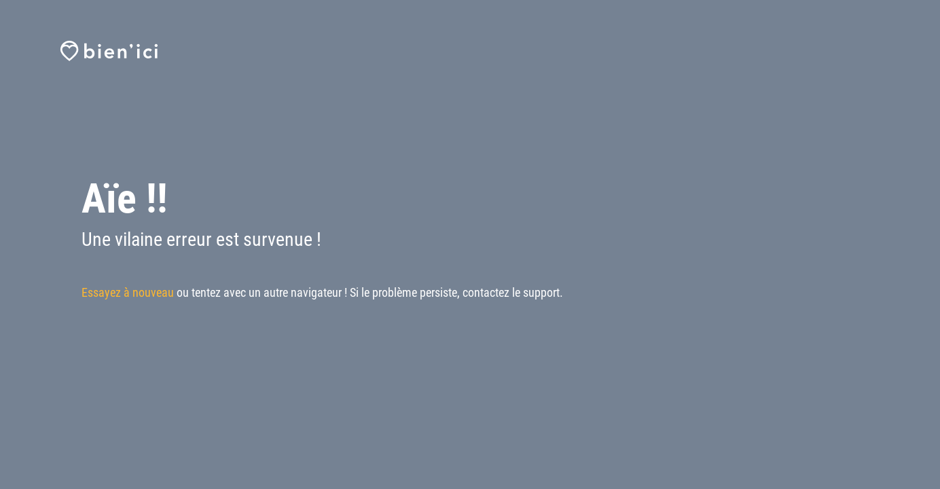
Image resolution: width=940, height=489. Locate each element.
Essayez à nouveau (128, 292)
